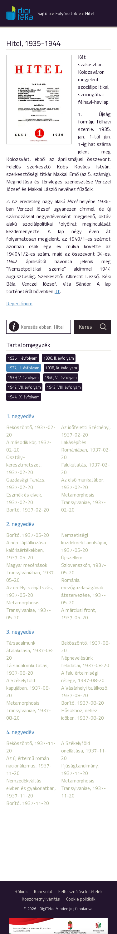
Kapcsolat (43, 891)
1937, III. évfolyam (23, 368)
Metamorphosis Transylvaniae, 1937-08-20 (28, 710)
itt (57, 291)
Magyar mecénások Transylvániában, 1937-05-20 (31, 572)
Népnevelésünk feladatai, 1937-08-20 (85, 661)
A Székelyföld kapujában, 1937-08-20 (28, 688)
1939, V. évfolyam (23, 377)
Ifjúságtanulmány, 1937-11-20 (80, 769)
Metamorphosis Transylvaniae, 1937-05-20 (28, 610)
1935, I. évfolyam (22, 358)
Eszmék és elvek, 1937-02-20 (24, 498)
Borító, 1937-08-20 (82, 703)
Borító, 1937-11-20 (27, 803)
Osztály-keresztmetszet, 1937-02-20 (24, 464)
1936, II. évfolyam (58, 358)
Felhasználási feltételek (80, 891)
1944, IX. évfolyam (24, 397)
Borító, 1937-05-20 (27, 535)
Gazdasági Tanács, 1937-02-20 (26, 483)
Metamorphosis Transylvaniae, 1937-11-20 (83, 788)
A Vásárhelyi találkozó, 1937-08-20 (85, 691)
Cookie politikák (80, 899)
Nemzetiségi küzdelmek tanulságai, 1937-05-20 (84, 542)
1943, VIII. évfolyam (64, 387)
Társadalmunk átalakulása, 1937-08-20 (30, 650)
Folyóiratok (66, 13)
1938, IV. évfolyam (61, 368)
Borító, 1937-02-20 (27, 509)
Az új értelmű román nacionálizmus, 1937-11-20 (28, 765)
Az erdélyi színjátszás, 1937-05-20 (29, 591)
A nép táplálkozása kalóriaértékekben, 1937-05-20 (26, 550)
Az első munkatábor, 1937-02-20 (82, 483)
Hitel (89, 13)
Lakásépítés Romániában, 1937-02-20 (86, 449)
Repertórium (19, 303)
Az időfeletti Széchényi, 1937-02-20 (86, 430)
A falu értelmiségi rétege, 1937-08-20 (83, 676)
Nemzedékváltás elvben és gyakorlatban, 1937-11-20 (31, 788)
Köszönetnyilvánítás (41, 899)
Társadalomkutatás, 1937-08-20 (27, 669)
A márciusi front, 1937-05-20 (78, 613)
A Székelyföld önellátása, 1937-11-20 (84, 750)
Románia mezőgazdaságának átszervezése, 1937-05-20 (83, 591)
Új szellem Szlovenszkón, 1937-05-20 (83, 565)
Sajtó (42, 13)
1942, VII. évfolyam (24, 387)
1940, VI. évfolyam (61, 377)
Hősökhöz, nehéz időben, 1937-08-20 (82, 714)
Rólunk (21, 891)
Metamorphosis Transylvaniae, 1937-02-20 (83, 502)
